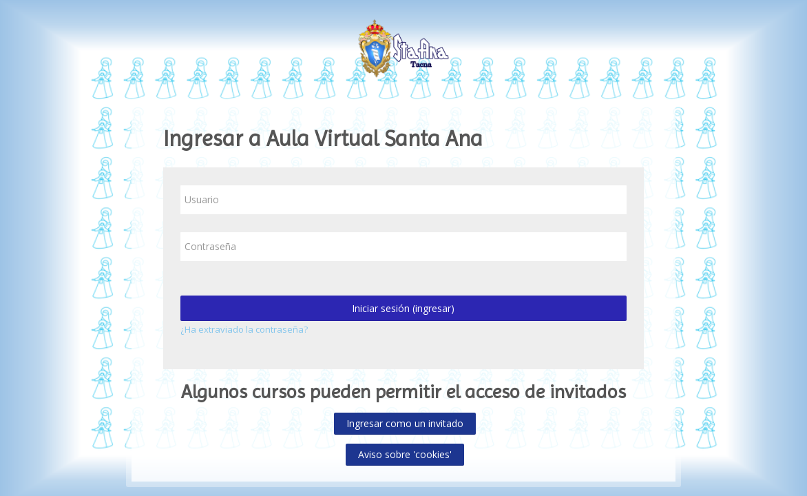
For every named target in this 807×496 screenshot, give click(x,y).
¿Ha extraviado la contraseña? (244, 329)
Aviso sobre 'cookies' (405, 454)
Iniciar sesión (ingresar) (403, 308)
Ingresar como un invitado (404, 423)
